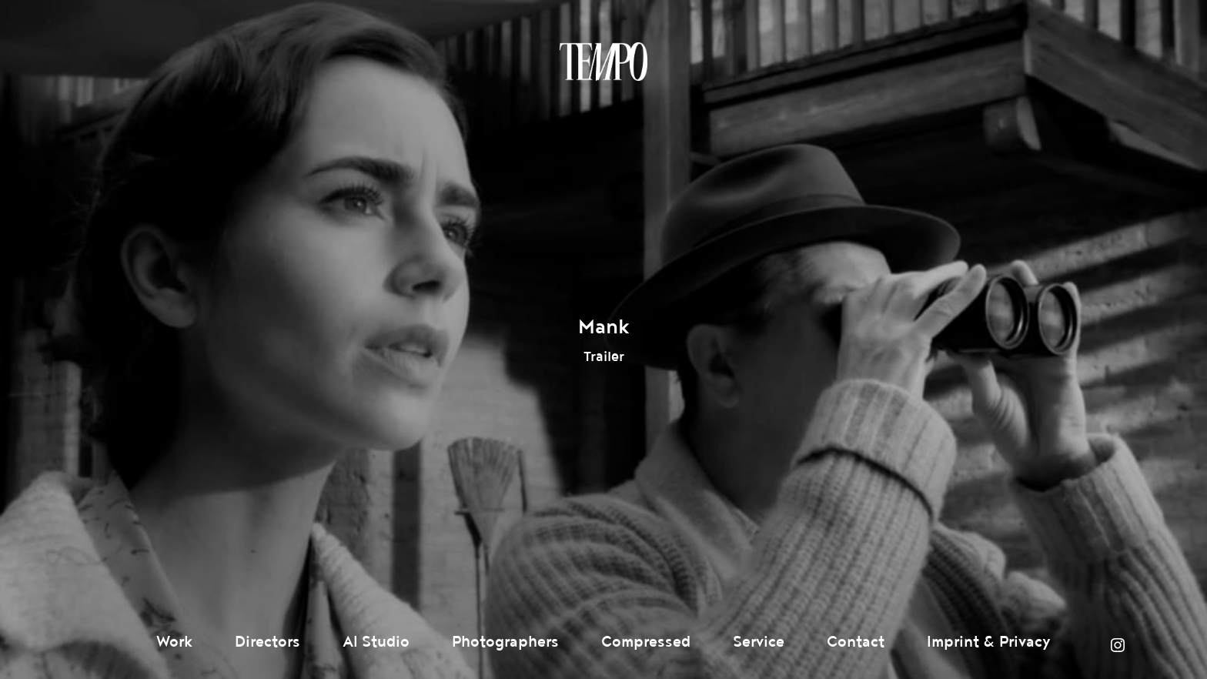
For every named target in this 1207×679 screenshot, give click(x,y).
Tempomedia (603, 61)
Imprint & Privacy (989, 642)
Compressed (645, 642)
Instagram (1117, 645)
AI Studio (376, 642)
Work (174, 642)
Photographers (505, 642)
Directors (267, 642)
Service (758, 642)
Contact (855, 642)
